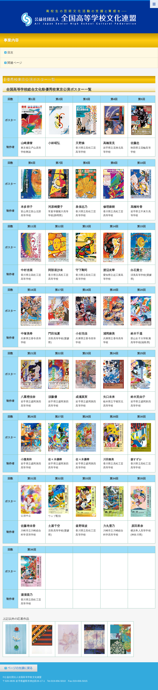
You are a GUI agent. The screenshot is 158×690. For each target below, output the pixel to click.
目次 (10, 52)
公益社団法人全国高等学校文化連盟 (79, 18)
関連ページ (14, 62)
